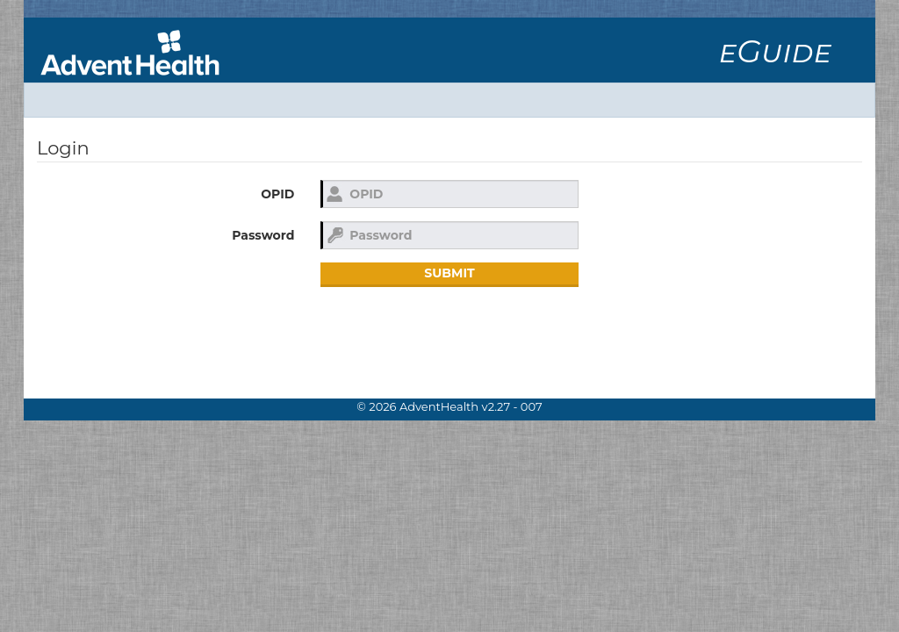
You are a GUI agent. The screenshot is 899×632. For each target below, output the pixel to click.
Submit (449, 273)
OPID (277, 194)
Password (263, 235)
